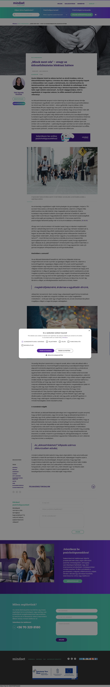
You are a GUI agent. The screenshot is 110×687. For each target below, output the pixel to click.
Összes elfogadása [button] (46, 350)
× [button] (89, 330)
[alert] (55, 343)
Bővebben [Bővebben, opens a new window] (65, 337)
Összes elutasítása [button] (64, 350)
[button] (55, 355)
